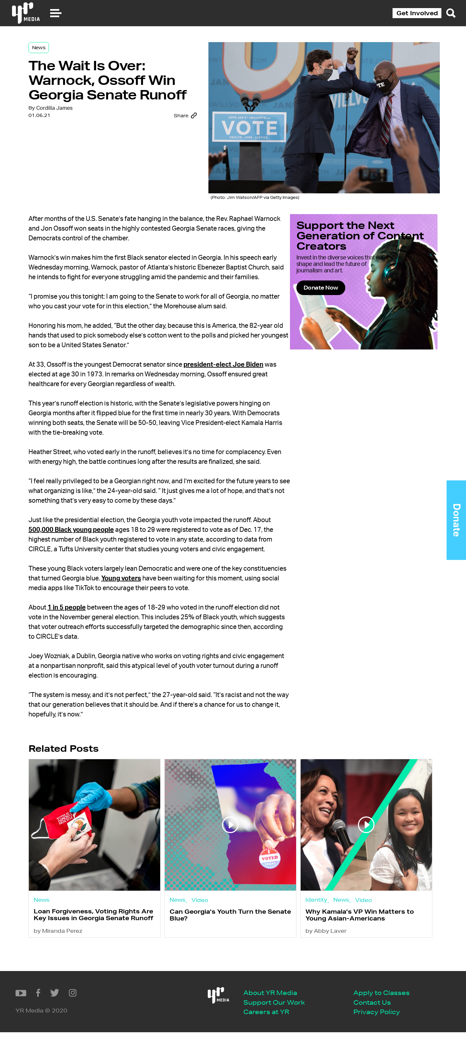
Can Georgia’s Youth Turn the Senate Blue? (226, 940)
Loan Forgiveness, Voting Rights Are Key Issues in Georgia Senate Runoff (104, 943)
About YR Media (82, 999)
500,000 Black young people (106, 548)
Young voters (181, 606)
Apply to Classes (193, 999)
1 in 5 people (82, 635)
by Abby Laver (326, 964)
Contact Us (184, 1009)
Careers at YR (78, 1019)
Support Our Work (85, 1009)
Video (208, 923)
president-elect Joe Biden (239, 373)
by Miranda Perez (74, 964)
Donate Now (344, 304)
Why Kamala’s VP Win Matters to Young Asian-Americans (360, 940)
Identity (316, 923)
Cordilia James (70, 137)
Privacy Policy (188, 1019)
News (54, 52)
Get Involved (417, 13)
